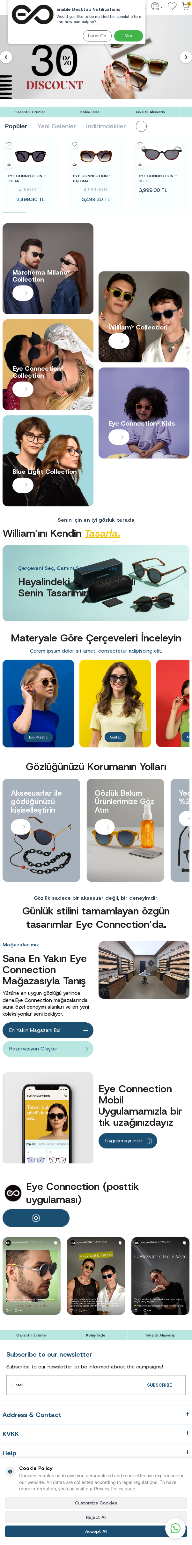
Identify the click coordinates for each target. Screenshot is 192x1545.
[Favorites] (172, 6)
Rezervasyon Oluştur (33, 1048)
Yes (128, 36)
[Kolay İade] (90, 112)
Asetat (115, 737)
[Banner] (96, 57)
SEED (158, 179)
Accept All (96, 1531)
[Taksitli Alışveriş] (150, 112)
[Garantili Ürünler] (30, 112)
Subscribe (163, 1385)
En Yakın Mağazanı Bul (34, 1030)
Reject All (96, 1517)
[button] (6, 57)
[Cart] (185, 6)
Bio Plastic (38, 737)
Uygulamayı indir (124, 1140)
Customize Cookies (96, 1503)
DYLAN (27, 179)
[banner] (32, 1276)
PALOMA (92, 179)
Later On (97, 36)
